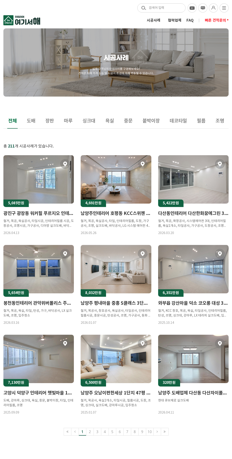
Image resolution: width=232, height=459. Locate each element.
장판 (49, 121)
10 (149, 431)
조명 (219, 121)
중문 (128, 121)
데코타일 (178, 121)
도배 (31, 121)
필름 (201, 121)
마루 (68, 121)
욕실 (109, 121)
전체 (12, 121)
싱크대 (88, 121)
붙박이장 (151, 121)
